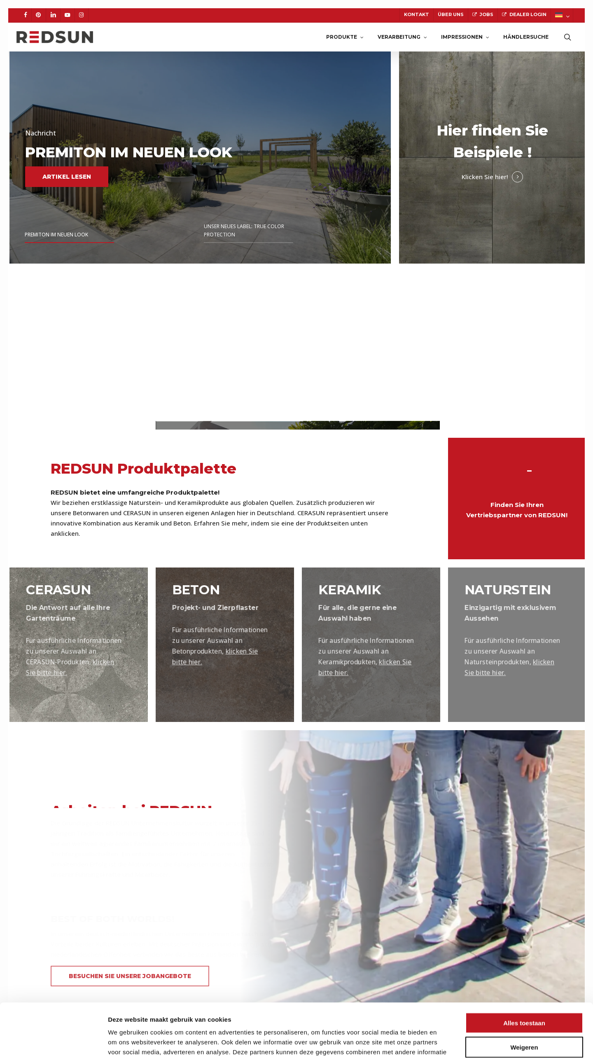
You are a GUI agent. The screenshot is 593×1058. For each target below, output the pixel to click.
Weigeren (524, 993)
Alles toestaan (524, 969)
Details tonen (445, 1041)
